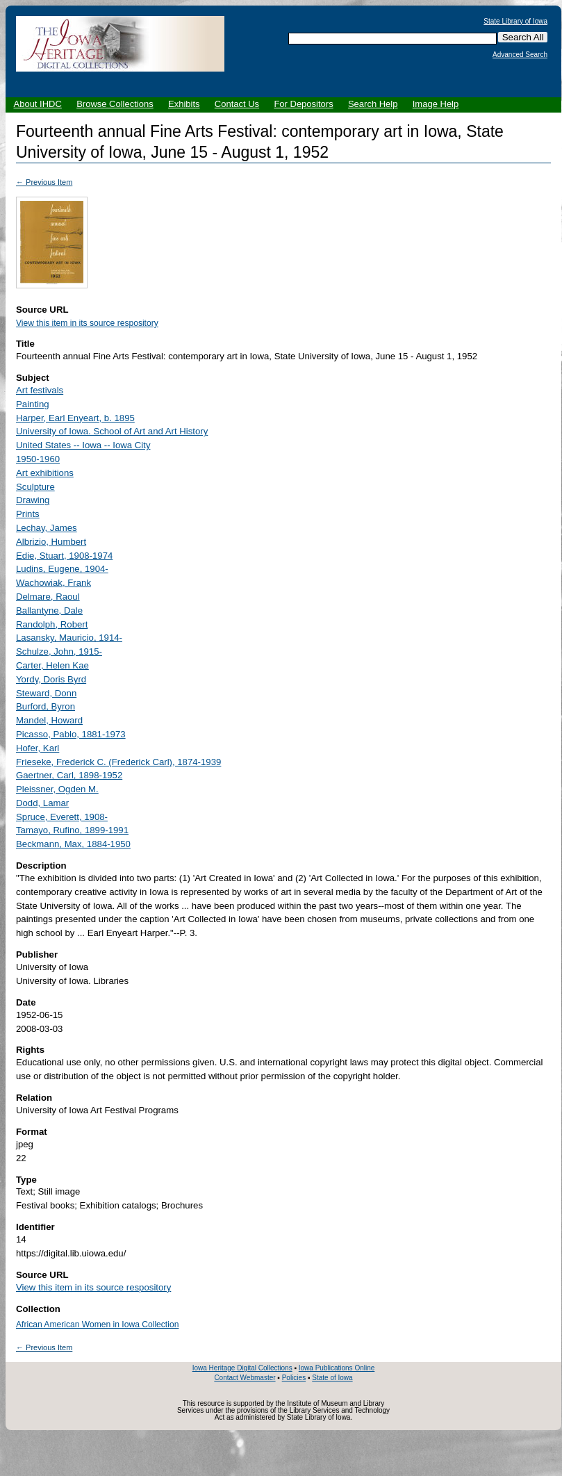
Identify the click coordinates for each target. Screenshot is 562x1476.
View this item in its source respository (87, 323)
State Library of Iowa (515, 21)
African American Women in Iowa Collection (97, 1324)
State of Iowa (332, 1377)
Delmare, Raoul (48, 596)
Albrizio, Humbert (51, 541)
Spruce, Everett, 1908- (62, 817)
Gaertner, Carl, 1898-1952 (69, 775)
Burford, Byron (45, 706)
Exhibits (184, 104)
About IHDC (38, 104)
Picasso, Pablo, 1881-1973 (71, 734)
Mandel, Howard (49, 720)
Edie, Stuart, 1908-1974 (64, 555)
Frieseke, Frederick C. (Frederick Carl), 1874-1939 (118, 762)
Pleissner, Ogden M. (57, 789)
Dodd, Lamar (42, 803)
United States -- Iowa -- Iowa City (83, 445)
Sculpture (35, 487)
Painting (32, 404)
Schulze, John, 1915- (59, 651)
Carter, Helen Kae (52, 665)
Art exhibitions (45, 473)
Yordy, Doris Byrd (51, 679)
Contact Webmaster (244, 1377)
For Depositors (303, 104)
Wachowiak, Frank (53, 582)
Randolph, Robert (52, 624)
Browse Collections (115, 104)
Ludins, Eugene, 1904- (62, 569)
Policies (294, 1377)
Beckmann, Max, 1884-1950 (73, 844)
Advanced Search (520, 54)
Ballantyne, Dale (49, 610)
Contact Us (237, 104)
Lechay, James (46, 528)
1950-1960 (38, 459)
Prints (28, 514)
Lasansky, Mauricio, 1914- (69, 637)
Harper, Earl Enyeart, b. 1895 (75, 418)
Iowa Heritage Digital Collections (242, 1368)
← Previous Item (44, 182)
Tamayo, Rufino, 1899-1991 (72, 830)
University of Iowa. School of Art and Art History (112, 431)
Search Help (373, 104)
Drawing (32, 500)
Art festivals (39, 390)
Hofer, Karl (37, 748)
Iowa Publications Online (337, 1368)
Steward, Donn (46, 693)
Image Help (435, 104)
